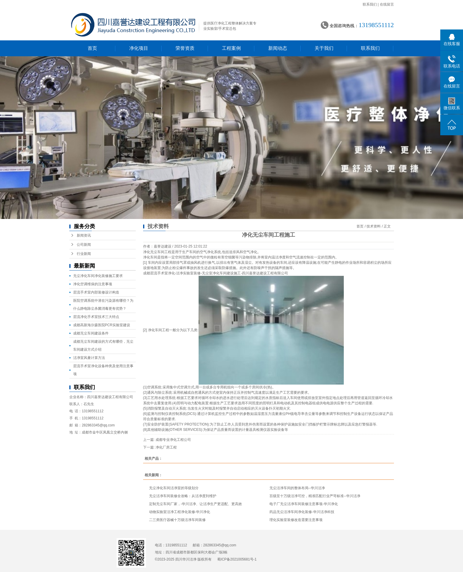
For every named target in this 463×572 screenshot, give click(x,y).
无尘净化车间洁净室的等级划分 (174, 488)
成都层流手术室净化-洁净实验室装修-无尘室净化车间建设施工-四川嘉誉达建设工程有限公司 (215, 273)
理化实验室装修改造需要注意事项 (296, 520)
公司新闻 (84, 245)
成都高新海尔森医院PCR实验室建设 (101, 325)
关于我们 (324, 48)
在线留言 (387, 4)
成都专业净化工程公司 (173, 440)
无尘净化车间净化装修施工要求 (98, 276)
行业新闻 (84, 254)
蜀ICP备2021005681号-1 (236, 559)
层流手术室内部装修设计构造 (96, 292)
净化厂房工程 (166, 447)
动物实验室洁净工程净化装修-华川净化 (179, 512)
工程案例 (231, 48)
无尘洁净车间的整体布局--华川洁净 (297, 488)
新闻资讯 (84, 235)
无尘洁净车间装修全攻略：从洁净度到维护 (182, 496)
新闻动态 (277, 48)
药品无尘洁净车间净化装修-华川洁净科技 (301, 512)
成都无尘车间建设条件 (91, 333)
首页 (92, 48)
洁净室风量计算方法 (89, 358)
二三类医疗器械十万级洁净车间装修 (177, 520)
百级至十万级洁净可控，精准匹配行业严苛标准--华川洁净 (314, 496)
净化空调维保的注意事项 (92, 284)
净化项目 (138, 48)
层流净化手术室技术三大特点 (96, 317)
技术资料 (374, 226)
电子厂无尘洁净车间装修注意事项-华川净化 (303, 504)
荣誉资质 (185, 48)
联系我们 (370, 4)
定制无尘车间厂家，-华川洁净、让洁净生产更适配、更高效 (195, 504)
